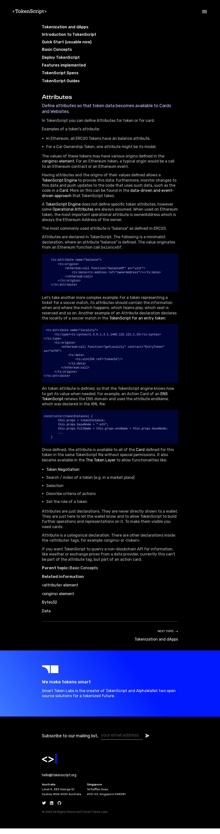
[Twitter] (44, 808)
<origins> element (58, 161)
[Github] (59, 808)
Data (46, 616)
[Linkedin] (51, 808)
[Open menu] (204, 11)
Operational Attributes (73, 209)
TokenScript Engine (59, 180)
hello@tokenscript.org (59, 781)
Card (63, 190)
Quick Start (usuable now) (67, 42)
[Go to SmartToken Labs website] (110, 675)
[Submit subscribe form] (147, 741)
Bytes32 (49, 607)
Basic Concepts (84, 573)
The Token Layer (101, 465)
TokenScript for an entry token (137, 319)
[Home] (32, 11)
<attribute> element (60, 590)
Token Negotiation (62, 475)
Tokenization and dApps (65, 27)
